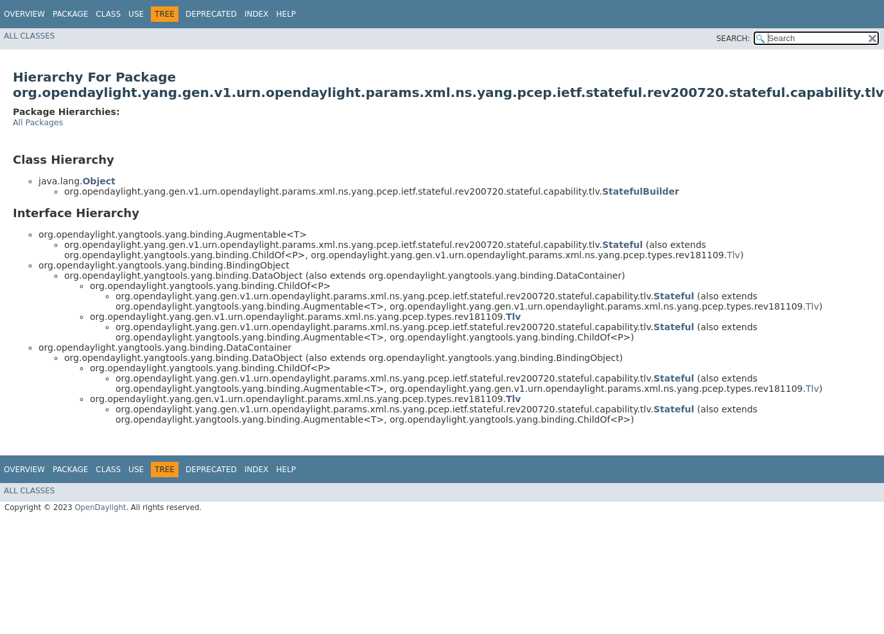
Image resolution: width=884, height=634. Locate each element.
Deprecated (211, 14)
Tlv (733, 255)
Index (257, 14)
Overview (24, 14)
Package (70, 14)
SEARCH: (733, 38)
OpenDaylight (100, 507)
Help (286, 14)
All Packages (38, 122)
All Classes (29, 35)
